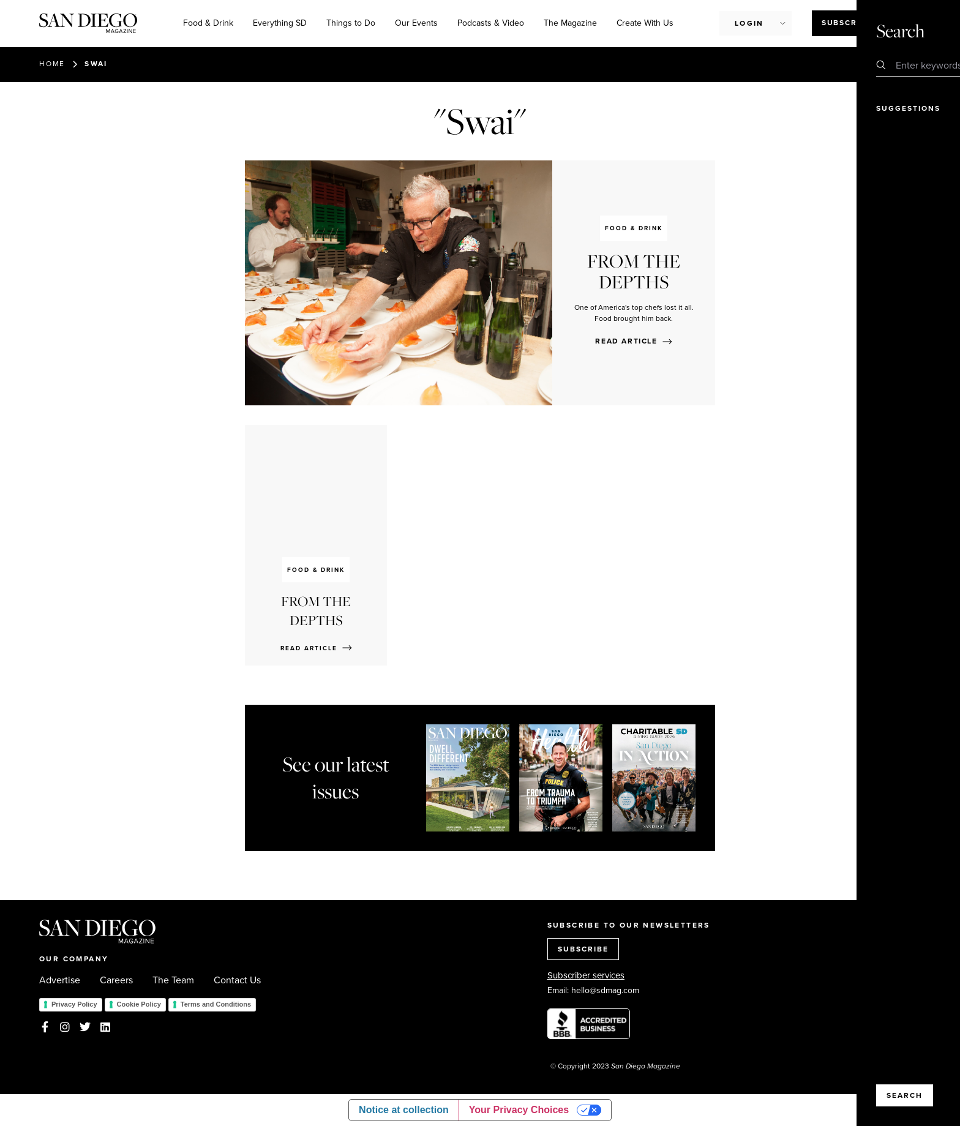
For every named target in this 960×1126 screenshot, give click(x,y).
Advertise (59, 980)
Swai (96, 63)
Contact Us (237, 980)
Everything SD (280, 23)
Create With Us (645, 23)
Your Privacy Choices (519, 1110)
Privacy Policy (74, 1004)
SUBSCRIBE (583, 949)
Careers (116, 980)
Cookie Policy (139, 1004)
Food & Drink (208, 23)
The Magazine (570, 23)
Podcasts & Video (490, 23)
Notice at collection (404, 1110)
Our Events (416, 23)
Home (52, 63)
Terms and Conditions (216, 1004)
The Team (173, 980)
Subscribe (846, 22)
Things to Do (350, 23)
